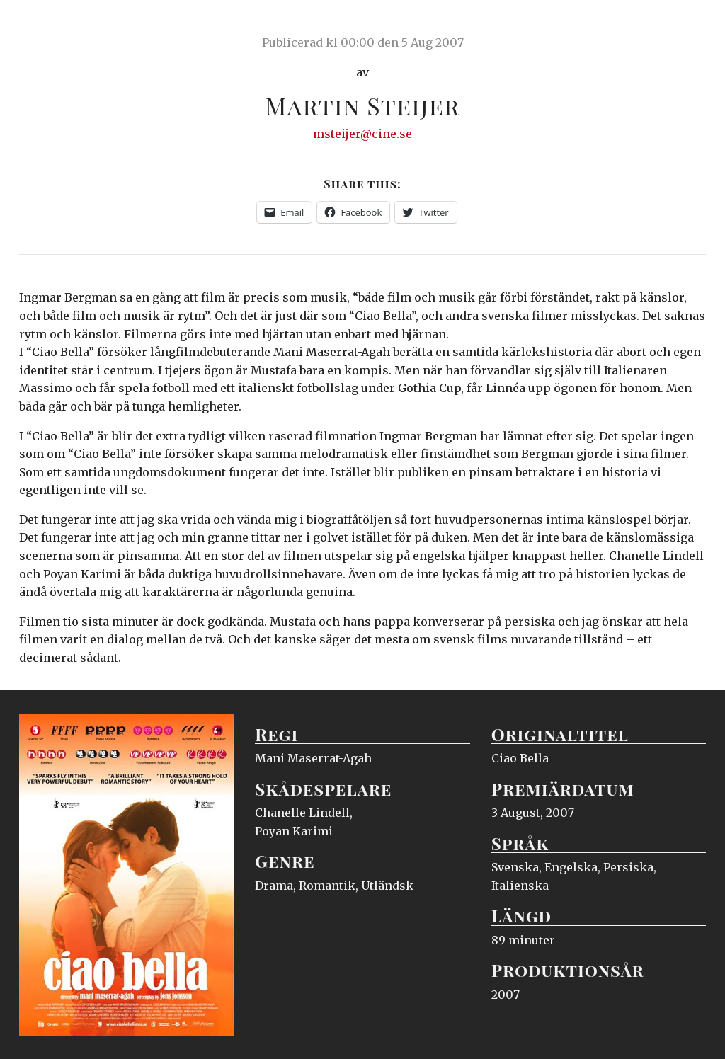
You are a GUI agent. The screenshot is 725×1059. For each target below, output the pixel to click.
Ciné (52, 24)
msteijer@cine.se (362, 134)
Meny (687, 25)
